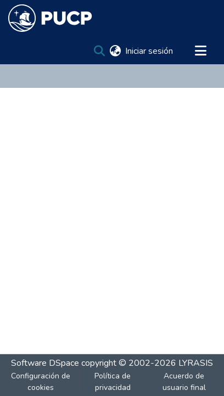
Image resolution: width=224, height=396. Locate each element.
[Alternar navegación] (200, 51)
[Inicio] (50, 18)
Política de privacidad (112, 382)
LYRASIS (195, 363)
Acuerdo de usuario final (184, 382)
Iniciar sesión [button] (149, 51)
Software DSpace (45, 363)
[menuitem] (115, 51)
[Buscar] (99, 51)
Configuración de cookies (40, 382)
